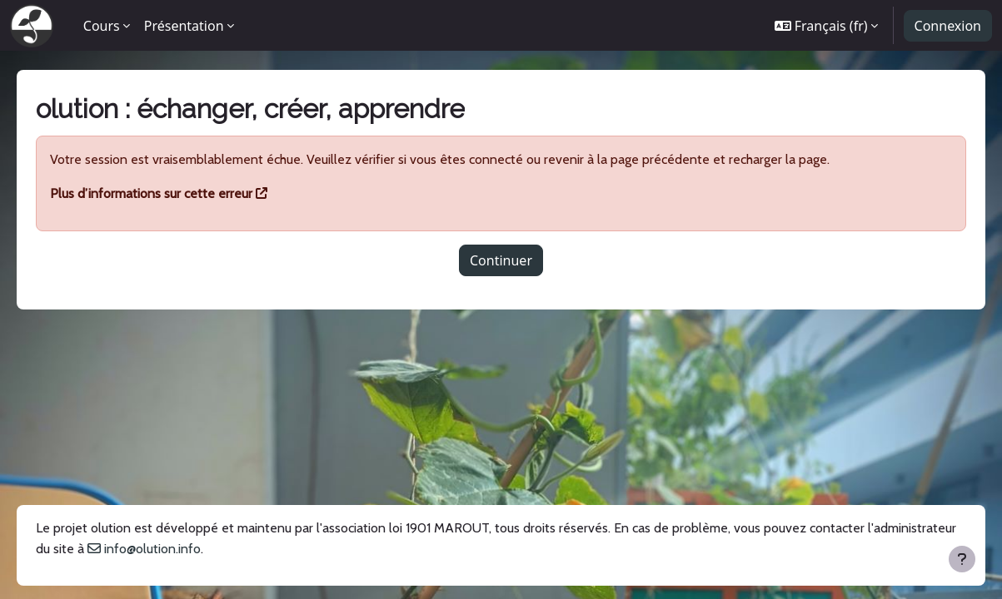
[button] (827, 25)
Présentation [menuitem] (184, 26)
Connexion (948, 26)
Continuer (501, 260)
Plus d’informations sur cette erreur (174, 193)
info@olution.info (267, 549)
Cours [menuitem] (101, 26)
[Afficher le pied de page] (962, 559)
